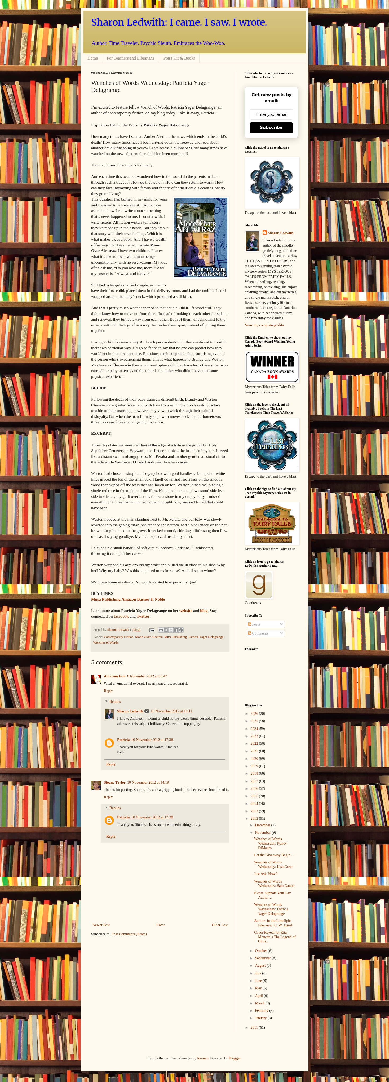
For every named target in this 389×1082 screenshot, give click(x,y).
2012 (255, 819)
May (259, 988)
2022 (255, 744)
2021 (255, 751)
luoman (202, 1058)
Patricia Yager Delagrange (205, 637)
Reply (108, 691)
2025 (255, 721)
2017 (255, 781)
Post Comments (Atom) (129, 934)
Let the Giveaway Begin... (273, 855)
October (261, 951)
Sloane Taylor (115, 782)
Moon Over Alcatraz (149, 637)
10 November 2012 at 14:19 (148, 782)
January (261, 1018)
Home (92, 58)
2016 (255, 789)
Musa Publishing (175, 637)
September (263, 958)
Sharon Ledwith (118, 630)
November (263, 833)
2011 (255, 1028)
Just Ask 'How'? (266, 874)
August (261, 966)
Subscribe (271, 127)
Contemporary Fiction (119, 637)
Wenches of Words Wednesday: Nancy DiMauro (270, 843)
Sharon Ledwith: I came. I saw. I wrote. (179, 22)
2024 (255, 729)
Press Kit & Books (179, 58)
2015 (255, 796)
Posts (254, 624)
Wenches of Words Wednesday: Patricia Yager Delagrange (271, 909)
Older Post (220, 925)
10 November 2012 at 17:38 (152, 740)
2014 (255, 804)
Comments (258, 633)
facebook (121, 616)
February (262, 1011)
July (258, 973)
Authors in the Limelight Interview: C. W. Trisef (273, 923)
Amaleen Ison (115, 676)
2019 (255, 766)
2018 (255, 773)
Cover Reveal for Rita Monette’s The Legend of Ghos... (275, 936)
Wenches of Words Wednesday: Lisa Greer (273, 864)
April (259, 996)
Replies (115, 702)
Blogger (234, 1058)
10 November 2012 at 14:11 (171, 711)
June (259, 981)
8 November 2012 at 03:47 (147, 676)
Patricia (123, 740)
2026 (255, 714)
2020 (255, 759)
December (263, 825)
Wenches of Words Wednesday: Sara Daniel (274, 883)
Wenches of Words (105, 642)
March (260, 1003)
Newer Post (101, 925)
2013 (255, 811)
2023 (255, 736)
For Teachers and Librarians (130, 58)
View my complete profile (264, 325)
